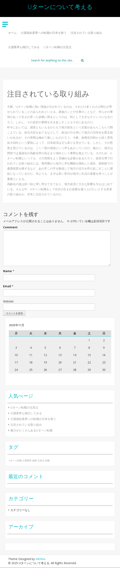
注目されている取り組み (86, 33)
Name (7, 271)
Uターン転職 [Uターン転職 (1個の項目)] (15, 460)
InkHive (40, 559)
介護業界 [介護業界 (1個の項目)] (26, 460)
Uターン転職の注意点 (57, 47)
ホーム (12, 33)
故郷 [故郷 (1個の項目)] (34, 460)
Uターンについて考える (60, 7)
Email (7, 286)
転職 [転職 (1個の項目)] (47, 460)
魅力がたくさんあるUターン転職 (31, 430)
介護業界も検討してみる (24, 47)
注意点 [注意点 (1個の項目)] (41, 460)
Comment (10, 227)
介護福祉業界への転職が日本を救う (44, 33)
